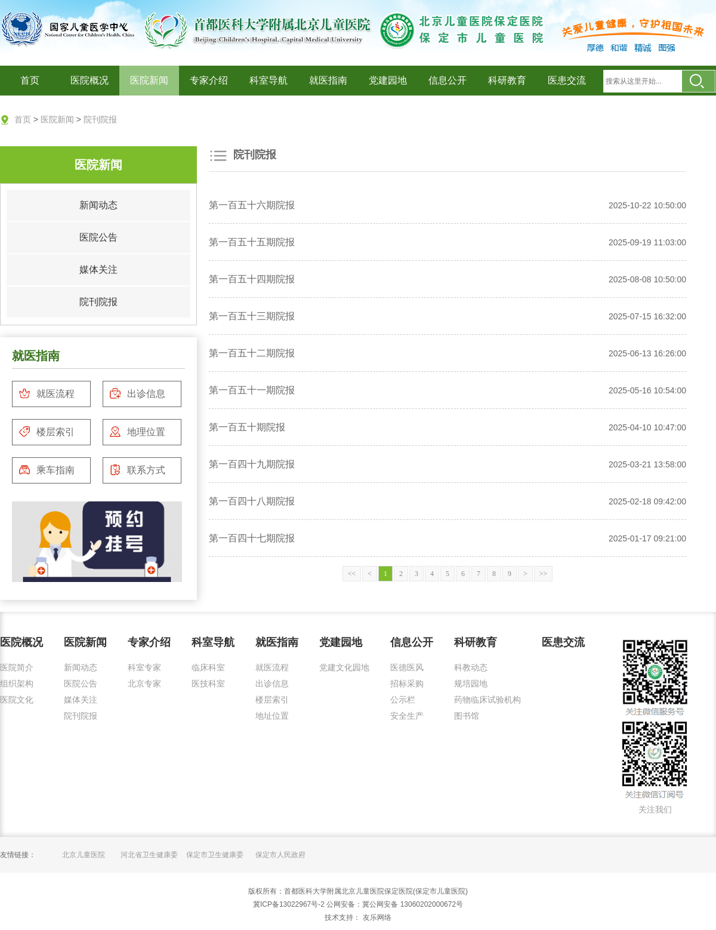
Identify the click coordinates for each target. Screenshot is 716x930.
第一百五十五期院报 (252, 242)
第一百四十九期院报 (252, 464)
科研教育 (507, 80)
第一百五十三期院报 (252, 316)
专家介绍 (209, 80)
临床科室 (208, 667)
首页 (29, 80)
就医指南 (328, 80)
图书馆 (466, 715)
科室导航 (268, 80)
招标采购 (407, 683)
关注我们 (655, 809)
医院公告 (98, 237)
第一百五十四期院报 (252, 279)
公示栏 (402, 699)
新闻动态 (98, 205)
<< (352, 573)
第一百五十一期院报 (252, 390)
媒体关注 (98, 269)
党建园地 (388, 80)
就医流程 (46, 393)
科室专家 (144, 667)
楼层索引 (46, 432)
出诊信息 (137, 393)
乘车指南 (46, 470)
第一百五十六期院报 (252, 205)
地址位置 (272, 715)
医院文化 (16, 699)
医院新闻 (149, 80)
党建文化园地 (344, 667)
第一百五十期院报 (247, 427)
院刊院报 (100, 119)
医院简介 (16, 667)
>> (543, 573)
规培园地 (470, 683)
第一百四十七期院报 (252, 538)
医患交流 (567, 80)
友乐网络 (375, 917)
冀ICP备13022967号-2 (289, 904)
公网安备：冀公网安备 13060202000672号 (394, 904)
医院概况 (89, 80)
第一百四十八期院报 (252, 501)
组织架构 (16, 683)
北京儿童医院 (83, 855)
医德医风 (407, 667)
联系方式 (137, 470)
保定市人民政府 (280, 855)
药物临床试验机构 (487, 699)
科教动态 (470, 667)
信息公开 (447, 80)
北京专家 (144, 683)
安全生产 (407, 715)
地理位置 (137, 432)
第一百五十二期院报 (252, 353)
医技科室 (208, 683)
